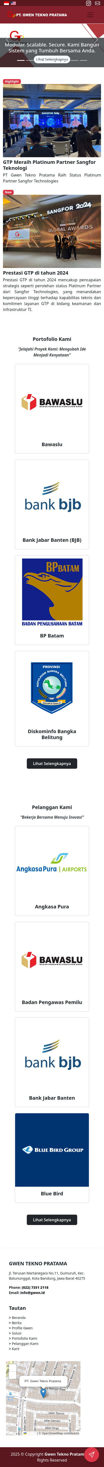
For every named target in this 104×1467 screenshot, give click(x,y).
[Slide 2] (30, 60)
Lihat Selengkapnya (52, 763)
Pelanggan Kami (23, 1343)
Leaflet (30, 1433)
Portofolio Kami (23, 1338)
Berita (15, 1322)
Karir (14, 1348)
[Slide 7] (74, 60)
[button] (43, 1393)
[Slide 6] (65, 60)
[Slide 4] (47, 60)
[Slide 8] (83, 60)
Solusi (15, 1333)
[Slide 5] (56, 60)
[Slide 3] (38, 60)
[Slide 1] (21, 60)
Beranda (17, 1317)
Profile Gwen (21, 1328)
